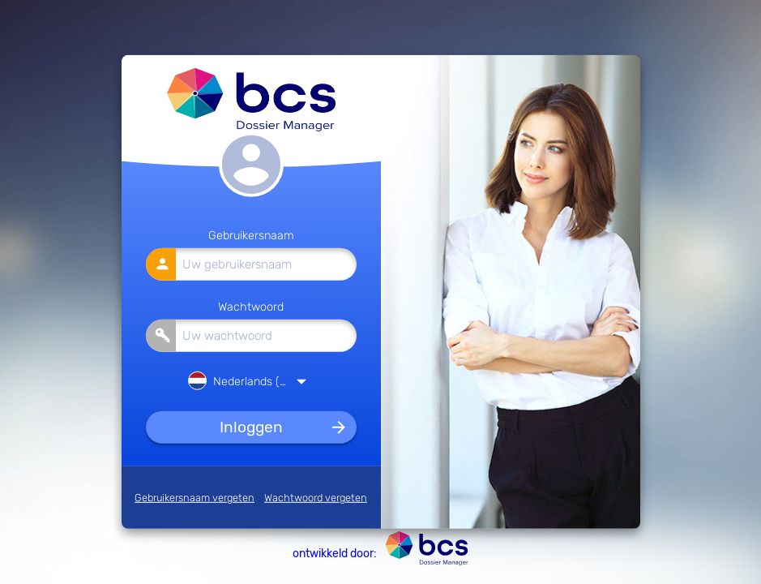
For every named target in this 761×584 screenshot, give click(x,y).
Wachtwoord (251, 306)
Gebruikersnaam (251, 236)
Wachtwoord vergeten (315, 498)
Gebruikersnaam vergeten (194, 498)
